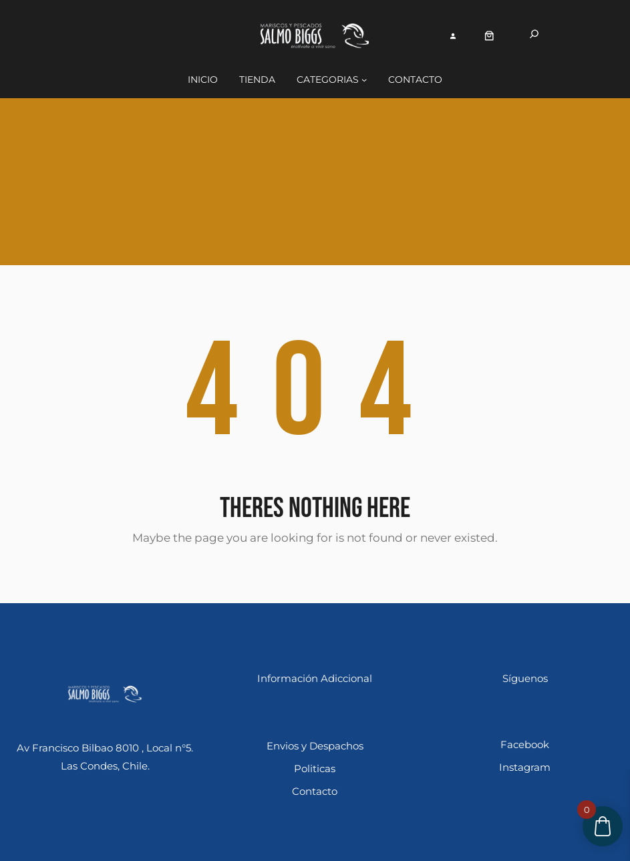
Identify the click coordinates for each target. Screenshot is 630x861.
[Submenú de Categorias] (364, 79)
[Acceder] (453, 35)
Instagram (524, 767)
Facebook (524, 744)
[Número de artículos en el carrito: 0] (489, 35)
